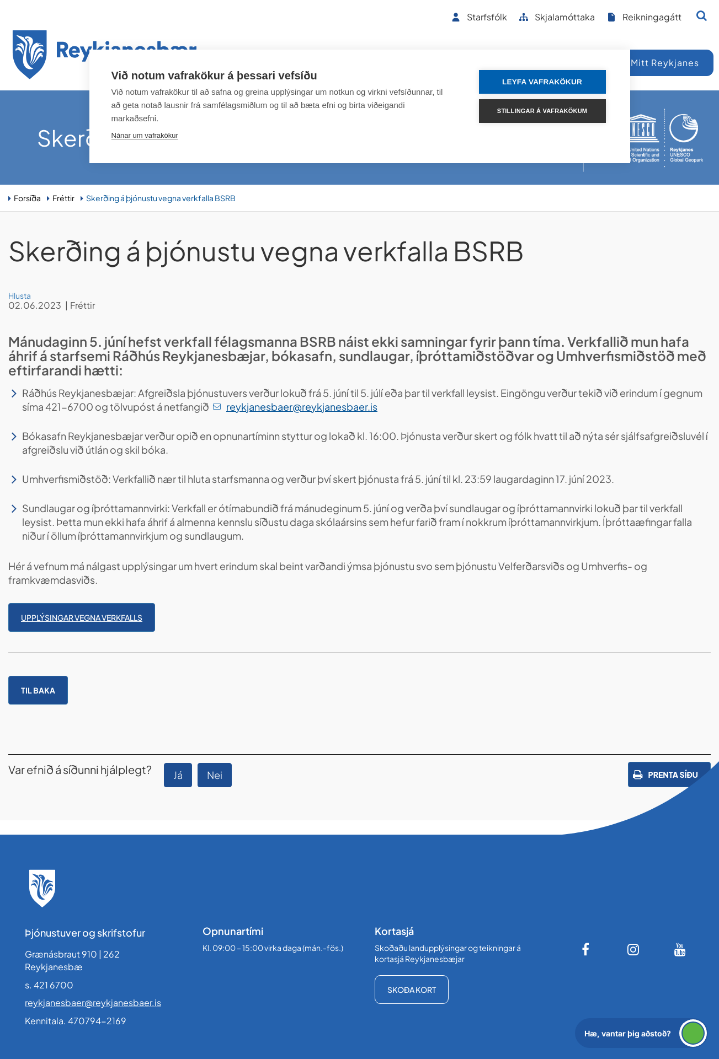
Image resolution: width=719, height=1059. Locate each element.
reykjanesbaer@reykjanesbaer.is (301, 406)
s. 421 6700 (49, 985)
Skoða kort (411, 990)
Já (178, 774)
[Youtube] (680, 949)
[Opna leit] (702, 15)
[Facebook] (586, 949)
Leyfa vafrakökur (542, 82)
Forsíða (27, 198)
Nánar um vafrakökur (144, 135)
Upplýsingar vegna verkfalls (81, 617)
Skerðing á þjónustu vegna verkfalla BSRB (161, 198)
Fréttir (63, 198)
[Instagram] (633, 949)
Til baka (38, 690)
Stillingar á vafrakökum (542, 110)
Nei (214, 774)
